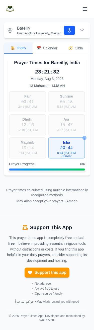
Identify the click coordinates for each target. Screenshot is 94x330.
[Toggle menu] (85, 9)
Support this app (47, 272)
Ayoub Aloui (46, 320)
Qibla (75, 48)
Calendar (47, 48)
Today (18, 48)
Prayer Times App (32, 316)
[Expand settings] (82, 30)
